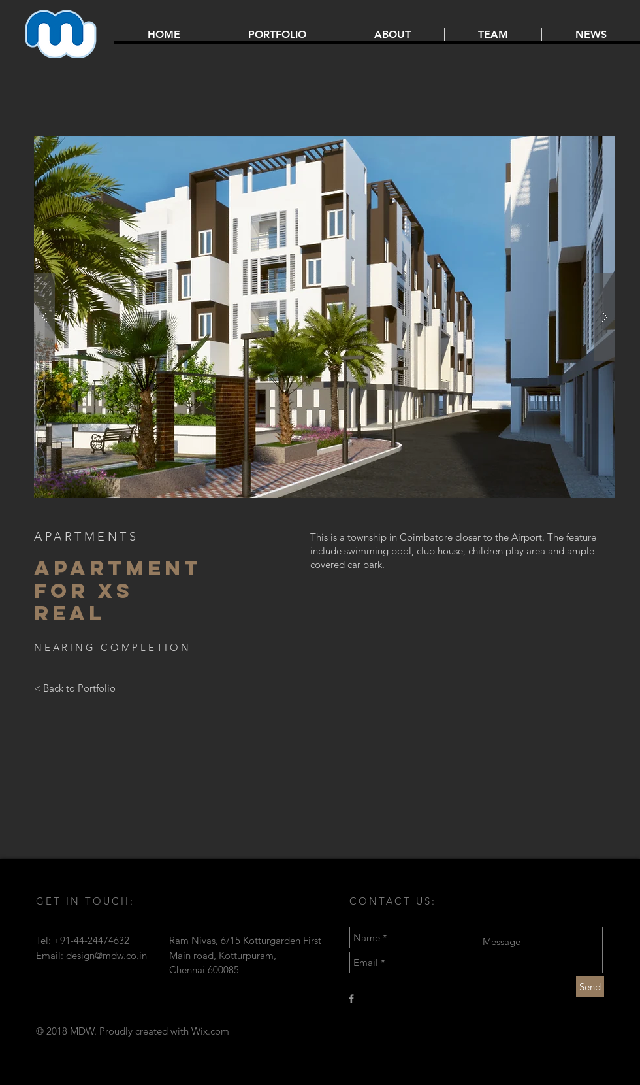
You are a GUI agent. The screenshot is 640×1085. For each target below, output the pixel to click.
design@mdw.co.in (106, 955)
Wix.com (210, 1031)
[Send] (590, 986)
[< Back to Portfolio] (75, 688)
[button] (324, 317)
